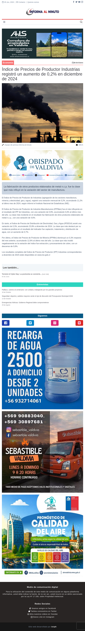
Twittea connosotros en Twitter (42, 611)
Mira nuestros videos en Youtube (42, 614)
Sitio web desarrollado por (42, 627)
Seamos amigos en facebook (42, 608)
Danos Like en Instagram (42, 617)
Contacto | (21, 2)
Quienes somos (33, 2)
